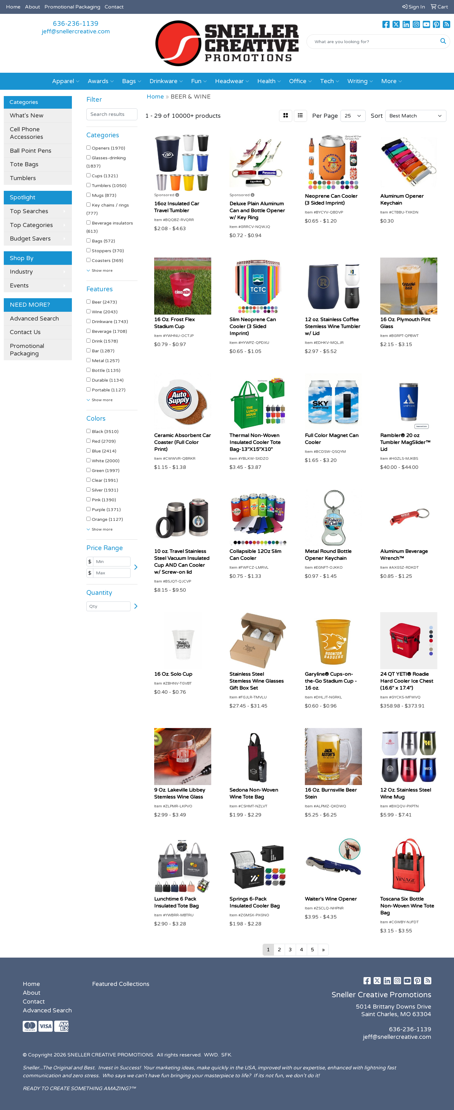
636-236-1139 (75, 24)
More (391, 81)
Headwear (232, 81)
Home (13, 7)
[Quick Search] (371, 41)
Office (300, 81)
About (32, 7)
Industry (21, 271)
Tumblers (23, 178)
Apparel (65, 81)
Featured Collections (120, 984)
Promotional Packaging (72, 7)
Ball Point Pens (30, 150)
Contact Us (25, 332)
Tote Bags (24, 164)
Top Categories (31, 225)
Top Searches (29, 211)
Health (269, 81)
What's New (27, 115)
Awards (101, 81)
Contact (114, 7)
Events (19, 285)
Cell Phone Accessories (26, 133)
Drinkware (166, 81)
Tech (329, 81)
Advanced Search (34, 318)
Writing (360, 81)
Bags (131, 81)
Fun (199, 81)
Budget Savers (30, 238)
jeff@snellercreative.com (76, 31)
